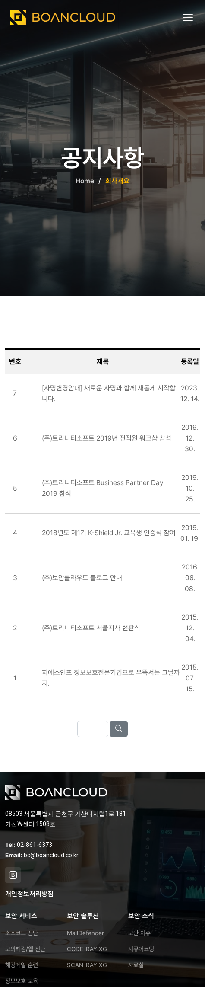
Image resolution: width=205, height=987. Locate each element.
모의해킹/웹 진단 (25, 949)
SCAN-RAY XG (87, 965)
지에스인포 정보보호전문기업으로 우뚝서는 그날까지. (111, 678)
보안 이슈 (139, 933)
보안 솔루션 (83, 916)
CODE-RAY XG (87, 949)
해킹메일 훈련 (21, 965)
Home (85, 181)
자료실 (136, 965)
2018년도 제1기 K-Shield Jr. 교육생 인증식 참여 (109, 534)
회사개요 (117, 181)
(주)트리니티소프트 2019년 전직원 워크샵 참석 (106, 438)
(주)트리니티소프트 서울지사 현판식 (91, 628)
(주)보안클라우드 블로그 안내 (82, 578)
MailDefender (85, 933)
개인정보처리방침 (29, 894)
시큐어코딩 (141, 949)
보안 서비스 (21, 916)
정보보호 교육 (21, 981)
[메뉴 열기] (189, 17)
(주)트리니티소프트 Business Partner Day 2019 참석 (102, 488)
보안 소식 (141, 916)
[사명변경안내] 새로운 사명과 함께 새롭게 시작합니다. (109, 393)
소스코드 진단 (21, 933)
